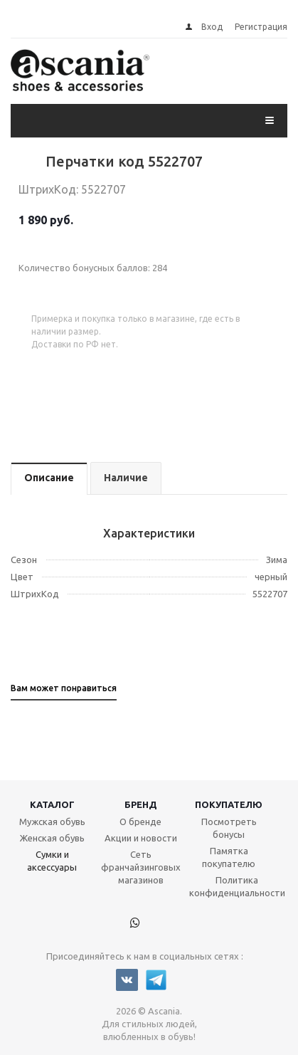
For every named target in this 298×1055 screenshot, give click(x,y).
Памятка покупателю (228, 857)
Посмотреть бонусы (229, 828)
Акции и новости (141, 838)
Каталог (52, 804)
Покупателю (228, 804)
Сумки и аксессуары (52, 860)
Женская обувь (52, 838)
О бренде (140, 821)
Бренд (140, 804)
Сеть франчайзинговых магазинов (141, 867)
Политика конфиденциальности (237, 886)
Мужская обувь (52, 821)
